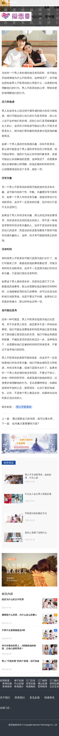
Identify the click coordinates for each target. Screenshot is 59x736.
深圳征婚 (54, 683)
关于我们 (5, 697)
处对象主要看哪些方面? (25, 423)
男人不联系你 (23, 407)
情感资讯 (49, 697)
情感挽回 (30, 686)
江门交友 (30, 680)
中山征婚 (19, 683)
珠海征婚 (7, 683)
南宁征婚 (19, 680)
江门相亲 (42, 680)
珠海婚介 (19, 686)
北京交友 (54, 686)
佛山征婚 (42, 683)
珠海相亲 (7, 686)
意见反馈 (35, 697)
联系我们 (20, 697)
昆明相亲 (42, 686)
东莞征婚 (30, 683)
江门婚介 (54, 680)
